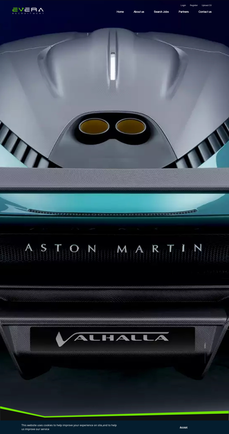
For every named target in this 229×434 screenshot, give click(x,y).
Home (120, 12)
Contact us (205, 12)
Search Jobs (161, 12)
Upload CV (207, 5)
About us (139, 12)
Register (194, 5)
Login (183, 5)
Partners (184, 12)
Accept (184, 427)
